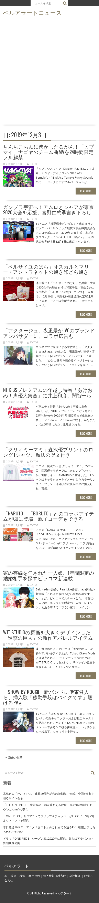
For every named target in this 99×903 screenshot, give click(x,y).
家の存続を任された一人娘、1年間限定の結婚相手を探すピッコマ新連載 (48, 575)
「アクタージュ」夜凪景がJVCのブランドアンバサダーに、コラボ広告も (49, 332)
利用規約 (34, 876)
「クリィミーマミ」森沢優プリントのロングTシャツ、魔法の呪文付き (48, 451)
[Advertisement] (49, 71)
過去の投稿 (15, 757)
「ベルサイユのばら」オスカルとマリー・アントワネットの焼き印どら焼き (46, 269)
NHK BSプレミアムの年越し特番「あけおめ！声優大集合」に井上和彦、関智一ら (48, 392)
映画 (13, 876)
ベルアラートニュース (32, 12)
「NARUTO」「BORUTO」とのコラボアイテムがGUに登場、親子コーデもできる (48, 516)
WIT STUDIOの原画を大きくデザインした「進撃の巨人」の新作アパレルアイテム (48, 634)
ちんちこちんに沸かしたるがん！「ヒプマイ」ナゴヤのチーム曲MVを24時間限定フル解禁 (48, 152)
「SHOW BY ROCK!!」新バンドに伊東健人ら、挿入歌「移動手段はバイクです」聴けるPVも (47, 697)
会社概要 (75, 876)
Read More (85, 191)
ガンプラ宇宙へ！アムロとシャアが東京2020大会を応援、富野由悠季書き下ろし (48, 209)
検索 (22, 876)
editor (32, 164)
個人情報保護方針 (54, 876)
